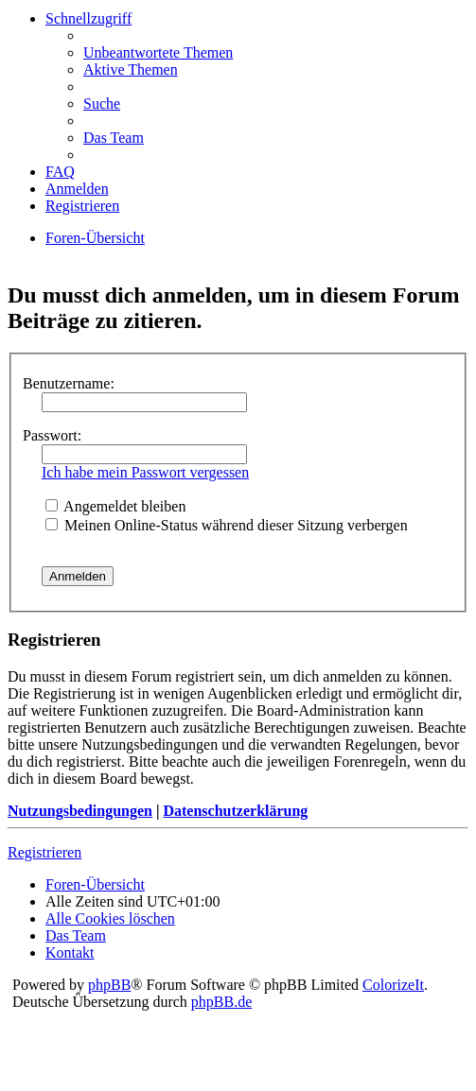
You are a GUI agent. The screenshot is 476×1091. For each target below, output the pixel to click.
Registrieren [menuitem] (82, 206)
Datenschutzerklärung (235, 811)
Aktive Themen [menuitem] (130, 69)
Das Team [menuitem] (113, 138)
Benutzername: (69, 383)
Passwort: (52, 435)
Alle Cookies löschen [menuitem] (110, 918)
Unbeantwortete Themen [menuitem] (158, 52)
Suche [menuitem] (101, 103)
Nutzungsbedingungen (80, 811)
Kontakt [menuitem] (70, 952)
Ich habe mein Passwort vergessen (145, 472)
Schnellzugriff (88, 18)
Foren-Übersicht (95, 238)
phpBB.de (221, 1002)
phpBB (109, 985)
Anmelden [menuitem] (77, 189)
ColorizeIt (393, 985)
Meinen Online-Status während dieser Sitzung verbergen (226, 525)
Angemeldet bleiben (115, 506)
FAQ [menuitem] (60, 172)
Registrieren (44, 852)
